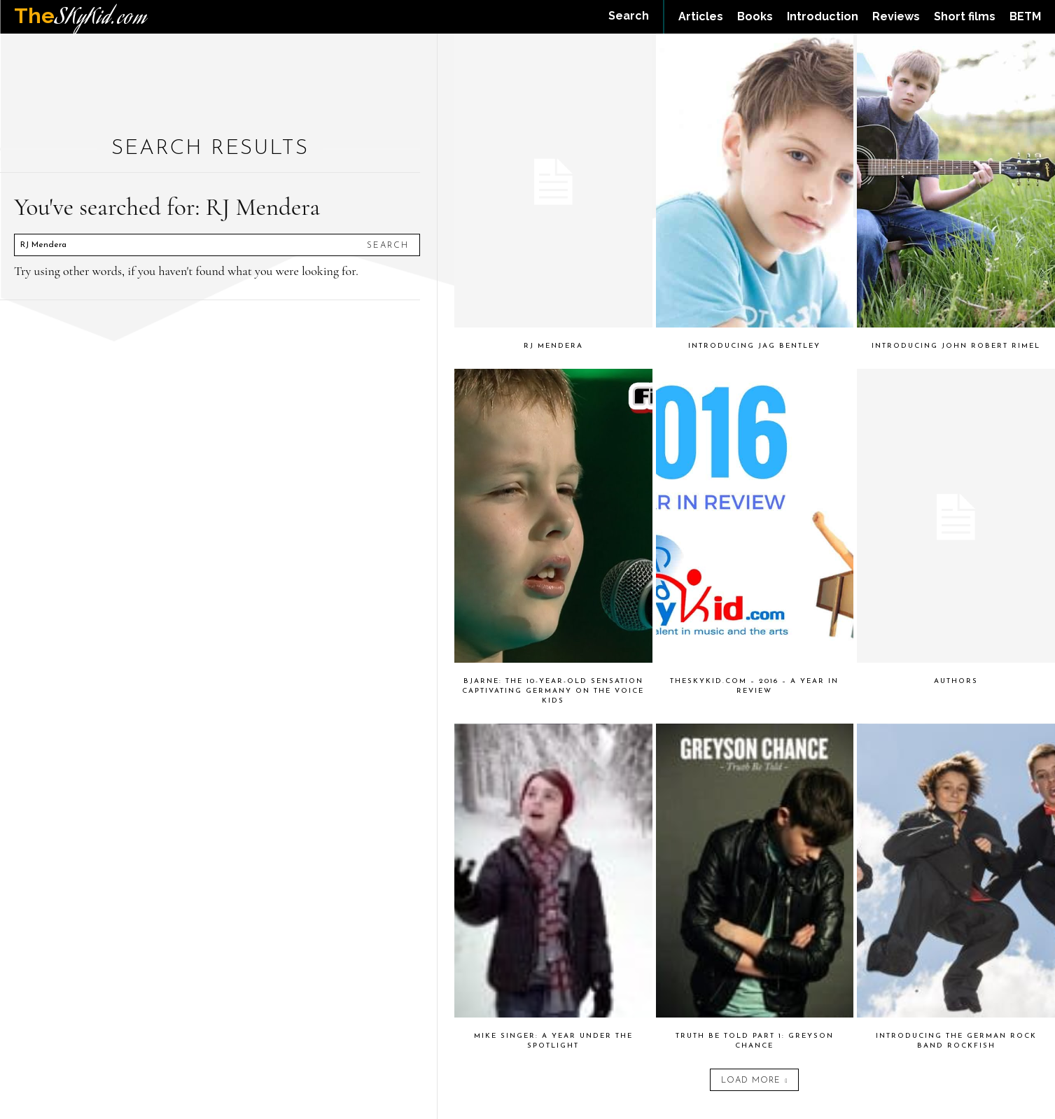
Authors (956, 681)
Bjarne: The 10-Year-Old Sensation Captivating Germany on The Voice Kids (553, 691)
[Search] (388, 245)
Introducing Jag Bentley (754, 346)
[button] (628, 16)
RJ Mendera (553, 346)
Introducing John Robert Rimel (956, 346)
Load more (754, 1080)
